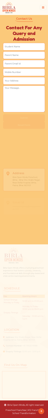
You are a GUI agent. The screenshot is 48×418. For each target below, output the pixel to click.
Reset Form (24, 125)
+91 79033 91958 (20, 346)
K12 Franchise (34, 410)
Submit (24, 118)
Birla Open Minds (14, 405)
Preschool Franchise (16, 410)
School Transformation (24, 413)
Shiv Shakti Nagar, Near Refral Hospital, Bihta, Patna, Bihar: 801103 (22, 338)
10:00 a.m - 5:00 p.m (21, 351)
